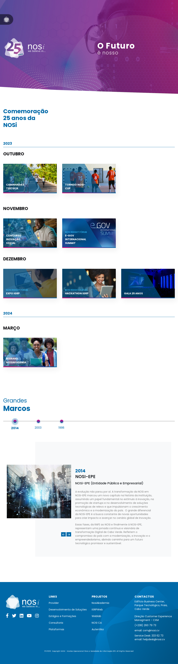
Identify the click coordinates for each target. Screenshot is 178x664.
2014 (15, 428)
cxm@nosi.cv (151, 630)
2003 (38, 428)
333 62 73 (157, 635)
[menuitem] (68, 603)
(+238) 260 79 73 (145, 625)
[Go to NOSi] (6, 19)
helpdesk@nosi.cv (154, 639)
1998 (61, 428)
